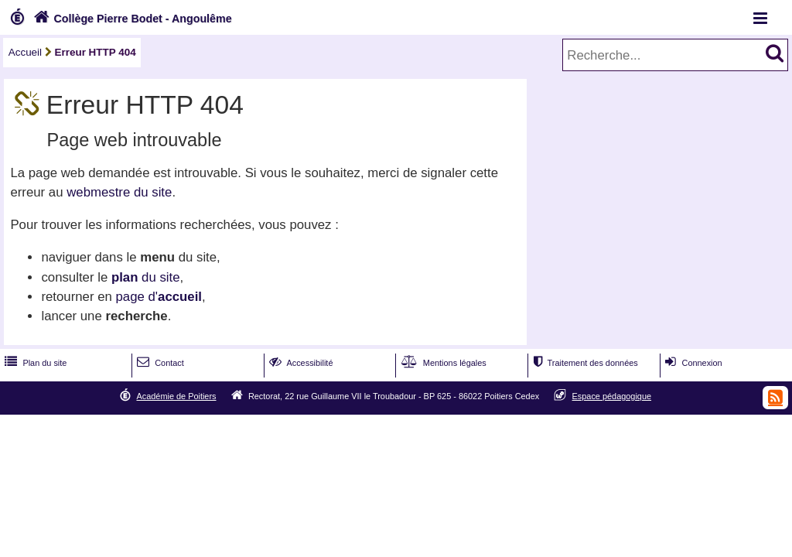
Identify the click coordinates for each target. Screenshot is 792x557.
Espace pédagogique (612, 396)
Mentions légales (442, 362)
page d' (159, 296)
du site (145, 277)
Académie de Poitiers (176, 396)
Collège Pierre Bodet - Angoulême (131, 18)
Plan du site (34, 362)
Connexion (692, 362)
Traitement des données (583, 362)
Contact (159, 362)
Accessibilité (299, 362)
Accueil (25, 52)
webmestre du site (119, 192)
